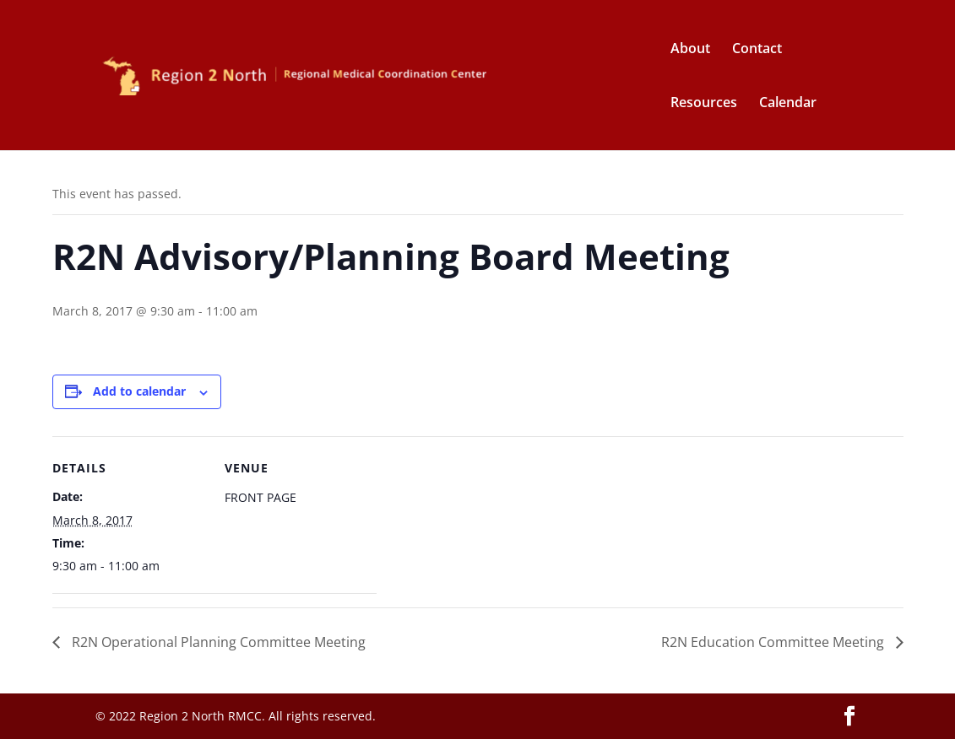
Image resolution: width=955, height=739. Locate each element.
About (690, 49)
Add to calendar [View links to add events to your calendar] (139, 391)
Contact (757, 49)
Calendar (788, 103)
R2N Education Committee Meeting (774, 642)
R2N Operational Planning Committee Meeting (217, 642)
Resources (703, 103)
